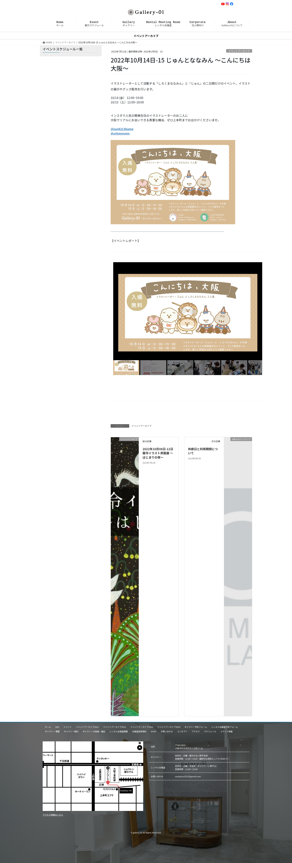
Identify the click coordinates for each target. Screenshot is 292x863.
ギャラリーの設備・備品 (93, 731)
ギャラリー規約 (71, 731)
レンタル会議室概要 (118, 731)
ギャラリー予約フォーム (196, 726)
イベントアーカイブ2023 (141, 726)
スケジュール (210, 731)
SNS (57, 726)
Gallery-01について (232, 24)
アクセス (196, 731)
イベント (68, 726)
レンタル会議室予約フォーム (224, 726)
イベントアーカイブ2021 (87, 726)
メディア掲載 (226, 731)
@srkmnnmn (120, 133)
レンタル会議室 (163, 24)
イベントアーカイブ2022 (114, 726)
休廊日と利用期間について (203, 451)
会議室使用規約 (139, 731)
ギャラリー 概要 (52, 731)
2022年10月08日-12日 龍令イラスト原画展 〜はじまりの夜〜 (157, 453)
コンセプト (182, 731)
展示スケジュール (94, 24)
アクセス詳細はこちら (53, 814)
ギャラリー (128, 24)
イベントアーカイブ (239, 51)
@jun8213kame (122, 129)
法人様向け (198, 24)
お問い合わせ (241, 4)
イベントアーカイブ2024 (168, 726)
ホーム (60, 24)
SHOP (153, 731)
